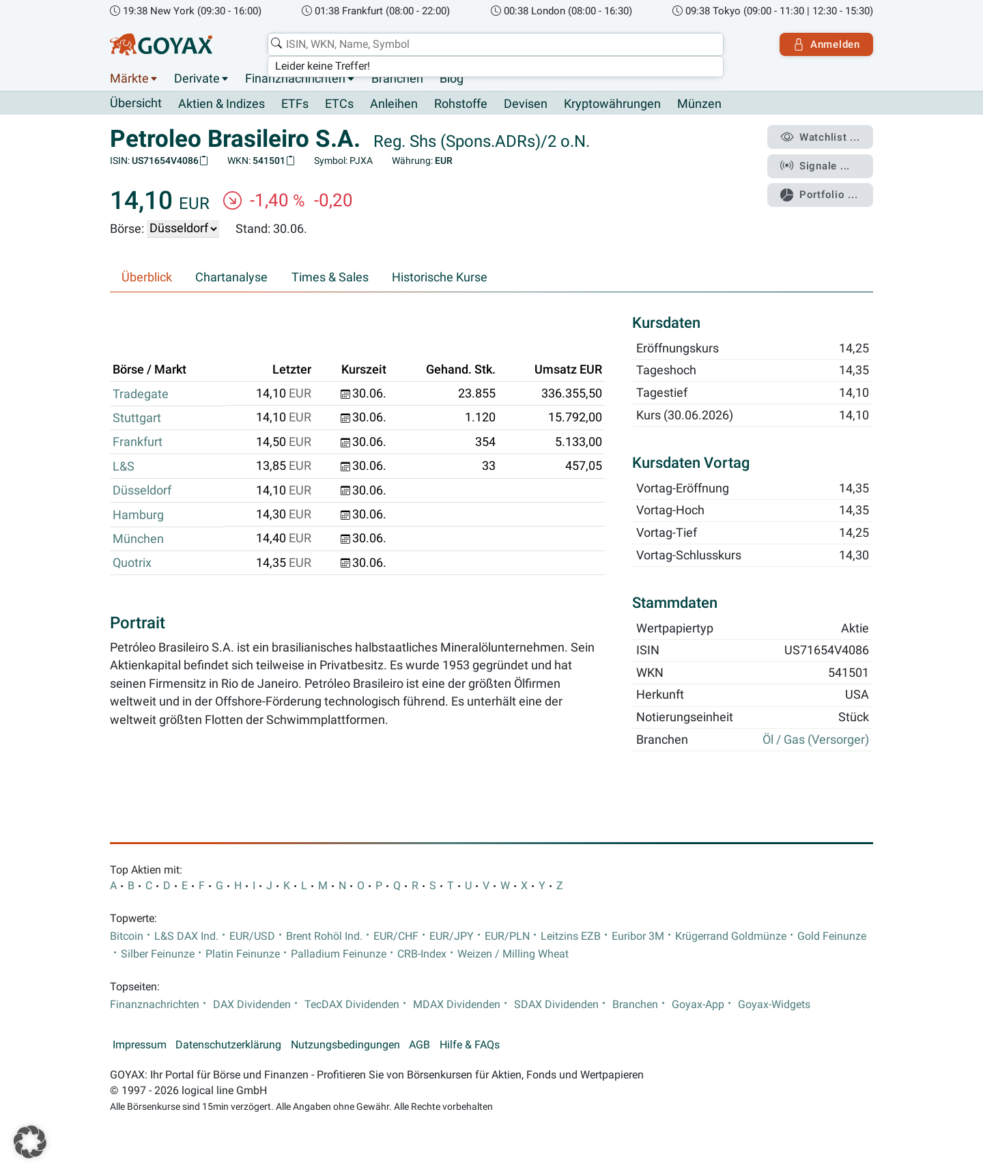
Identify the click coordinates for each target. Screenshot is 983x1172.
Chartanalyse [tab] (231, 277)
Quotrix (132, 563)
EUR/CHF (395, 936)
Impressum (140, 1045)
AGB (419, 1045)
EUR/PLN (507, 936)
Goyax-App (698, 1005)
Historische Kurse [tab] (439, 277)
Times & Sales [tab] (330, 277)
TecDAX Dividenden (351, 1005)
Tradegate (141, 394)
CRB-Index (421, 954)
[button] (30, 1142)
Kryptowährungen (612, 104)
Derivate (197, 78)
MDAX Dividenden (456, 1005)
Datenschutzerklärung (228, 1045)
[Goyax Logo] (161, 44)
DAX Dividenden (252, 1005)
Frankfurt (137, 442)
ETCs (339, 104)
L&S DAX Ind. (186, 936)
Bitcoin (126, 936)
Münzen (699, 104)
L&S (123, 466)
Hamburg (138, 515)
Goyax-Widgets (774, 1005)
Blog (452, 78)
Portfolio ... (818, 194)
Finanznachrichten (295, 78)
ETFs (295, 104)
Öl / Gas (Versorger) (816, 740)
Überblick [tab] (147, 277)
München (138, 539)
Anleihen (394, 104)
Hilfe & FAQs (470, 1045)
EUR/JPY (451, 936)
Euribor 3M (638, 936)
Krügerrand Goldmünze (730, 936)
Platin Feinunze (242, 954)
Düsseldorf (142, 490)
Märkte (129, 78)
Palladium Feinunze (338, 954)
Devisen (525, 104)
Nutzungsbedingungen (345, 1045)
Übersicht (136, 103)
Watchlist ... (819, 137)
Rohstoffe (460, 104)
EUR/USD (252, 936)
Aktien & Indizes (221, 104)
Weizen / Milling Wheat (513, 954)
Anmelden (826, 44)
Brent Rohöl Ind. (324, 936)
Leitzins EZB (571, 936)
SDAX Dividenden (556, 1005)
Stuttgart (137, 418)
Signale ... (815, 166)
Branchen (397, 78)
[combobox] (496, 44)
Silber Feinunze (158, 954)
